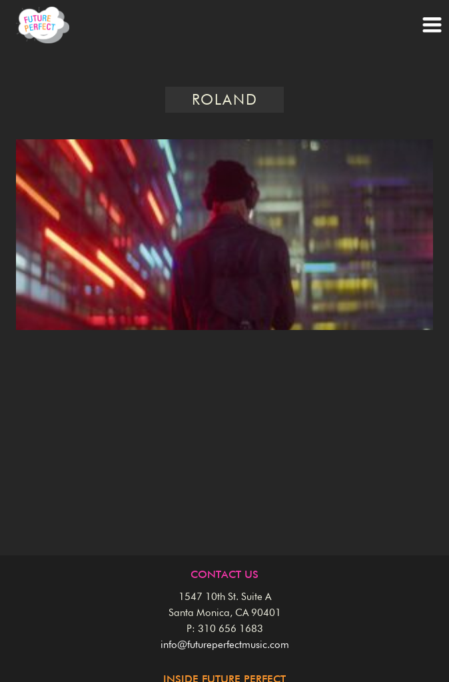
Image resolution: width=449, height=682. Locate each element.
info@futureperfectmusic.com (225, 645)
